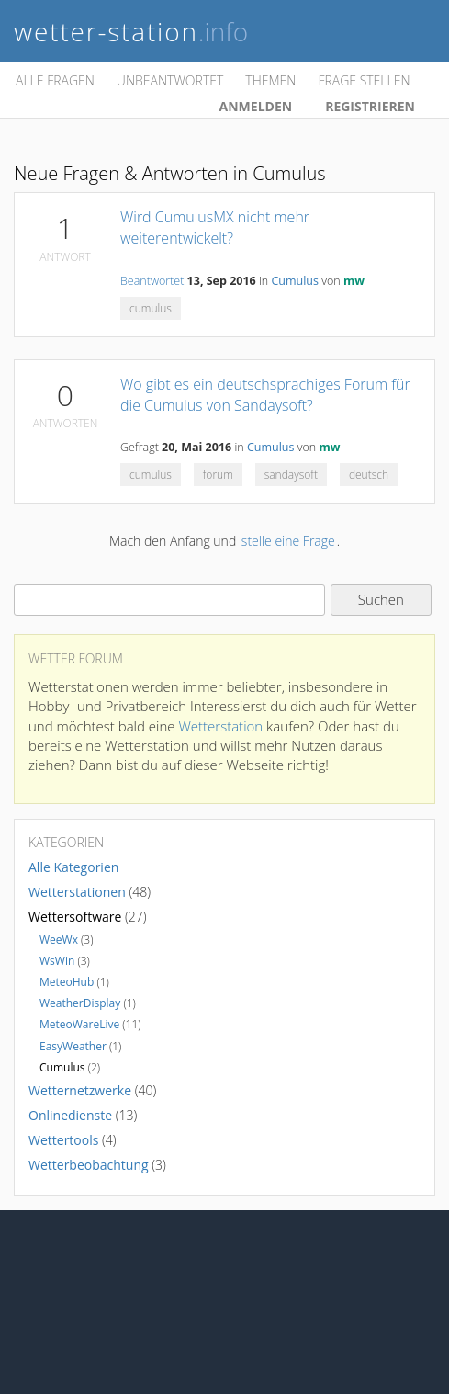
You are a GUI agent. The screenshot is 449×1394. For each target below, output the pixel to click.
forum (218, 474)
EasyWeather (73, 1046)
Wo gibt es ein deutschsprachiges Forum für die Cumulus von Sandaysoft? (265, 394)
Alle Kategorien (73, 867)
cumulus (150, 308)
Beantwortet (152, 281)
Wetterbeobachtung (88, 1164)
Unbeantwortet (170, 80)
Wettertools (63, 1140)
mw (354, 281)
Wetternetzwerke (79, 1090)
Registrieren (370, 106)
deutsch (368, 474)
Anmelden (256, 106)
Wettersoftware (74, 916)
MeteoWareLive (79, 1024)
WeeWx (58, 939)
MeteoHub (66, 982)
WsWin (56, 961)
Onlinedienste (70, 1115)
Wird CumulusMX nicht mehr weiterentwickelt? (214, 227)
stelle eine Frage (288, 541)
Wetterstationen (77, 892)
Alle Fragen (55, 80)
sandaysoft (291, 474)
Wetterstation (220, 726)
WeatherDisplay (79, 1003)
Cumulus (295, 281)
